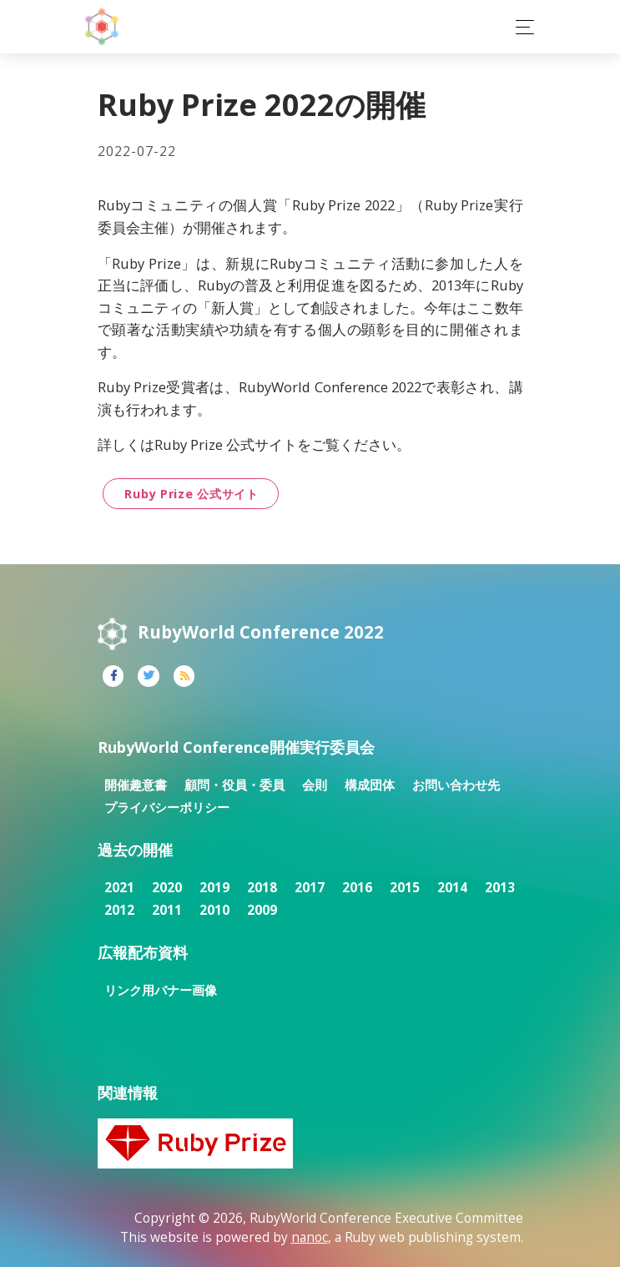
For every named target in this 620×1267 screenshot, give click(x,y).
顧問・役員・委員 (234, 785)
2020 (167, 887)
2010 (214, 910)
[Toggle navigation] (520, 27)
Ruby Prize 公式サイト (191, 494)
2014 (452, 887)
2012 (119, 910)
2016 (357, 887)
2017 (310, 887)
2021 (119, 887)
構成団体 (370, 785)
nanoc (309, 1237)
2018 (262, 887)
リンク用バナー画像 (160, 990)
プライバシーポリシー (166, 807)
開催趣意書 (135, 785)
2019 (214, 887)
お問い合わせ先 (456, 785)
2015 (405, 887)
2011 (167, 910)
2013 (500, 887)
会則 (314, 785)
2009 (262, 910)
